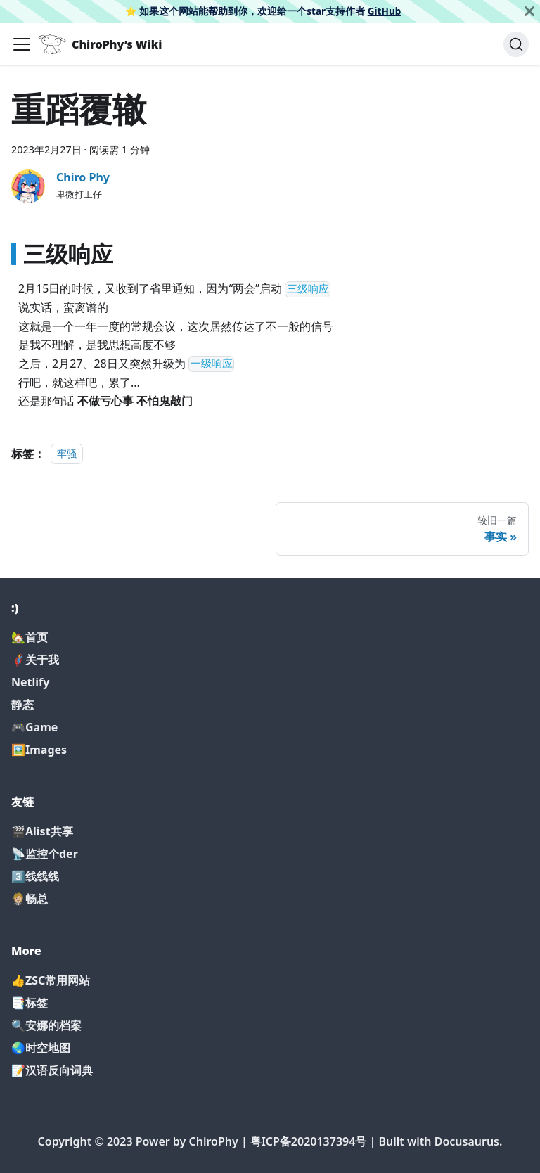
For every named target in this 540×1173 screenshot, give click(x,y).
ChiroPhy (213, 1141)
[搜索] (516, 44)
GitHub (384, 11)
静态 (22, 704)
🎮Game (34, 727)
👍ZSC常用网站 (50, 980)
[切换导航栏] (21, 44)
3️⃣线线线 (35, 876)
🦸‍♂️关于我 (35, 659)
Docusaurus (467, 1141)
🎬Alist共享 (42, 831)
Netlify (30, 682)
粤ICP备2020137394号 (308, 1141)
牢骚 (67, 454)
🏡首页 (29, 637)
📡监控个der (44, 853)
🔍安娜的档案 (46, 1025)
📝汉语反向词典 (52, 1070)
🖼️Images (39, 749)
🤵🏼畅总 (29, 898)
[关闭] (529, 11)
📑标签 (29, 1003)
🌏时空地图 (40, 1048)
